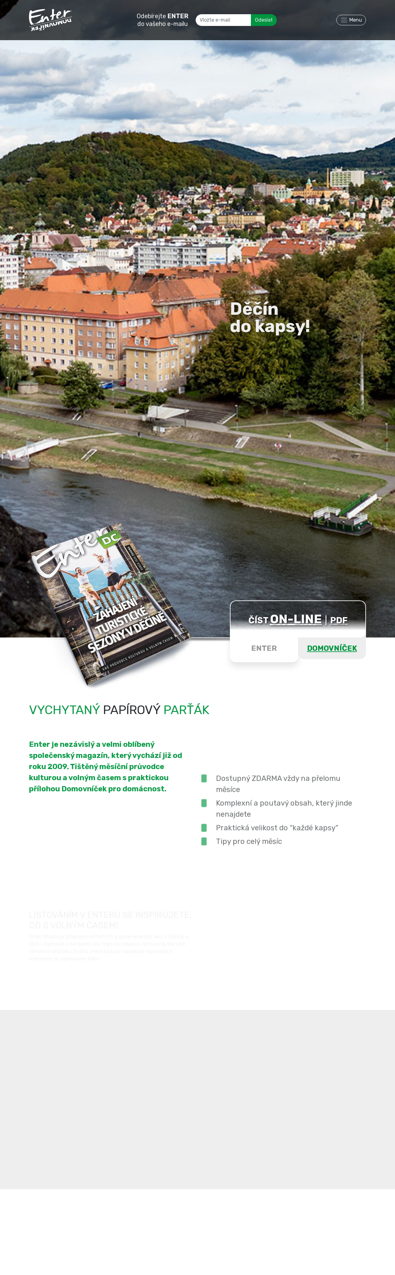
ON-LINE (296, 619)
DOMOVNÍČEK (332, 648)
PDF (339, 620)
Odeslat (264, 20)
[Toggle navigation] (351, 20)
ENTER (264, 648)
